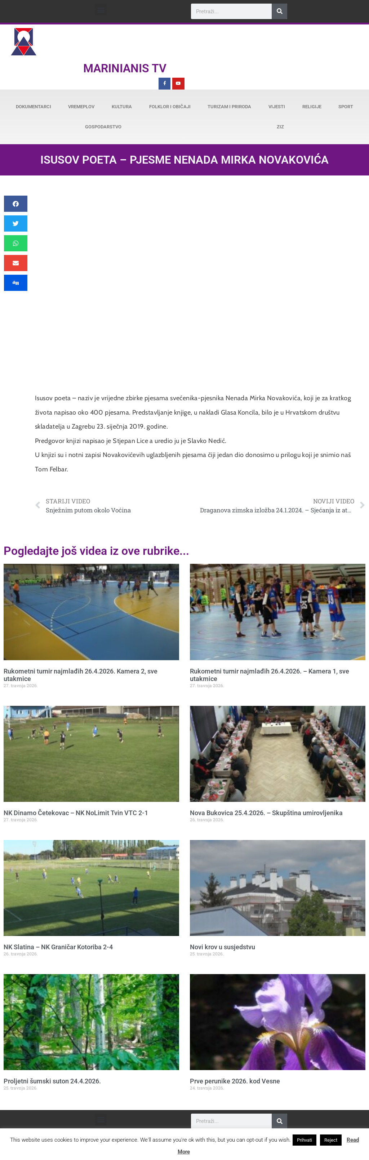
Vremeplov (81, 106)
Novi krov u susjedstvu (222, 947)
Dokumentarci (33, 106)
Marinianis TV (124, 68)
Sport (345, 106)
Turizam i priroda (229, 106)
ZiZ (280, 126)
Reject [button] (330, 1140)
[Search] (279, 11)
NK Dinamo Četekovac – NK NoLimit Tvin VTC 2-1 (76, 813)
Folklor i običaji (170, 106)
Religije (311, 106)
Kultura (122, 106)
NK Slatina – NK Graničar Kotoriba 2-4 (58, 947)
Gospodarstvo (103, 126)
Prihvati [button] (304, 1140)
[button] (101, 9)
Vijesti (276, 106)
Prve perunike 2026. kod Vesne (235, 1081)
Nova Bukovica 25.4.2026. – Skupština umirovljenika (266, 813)
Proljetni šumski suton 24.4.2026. (52, 1081)
